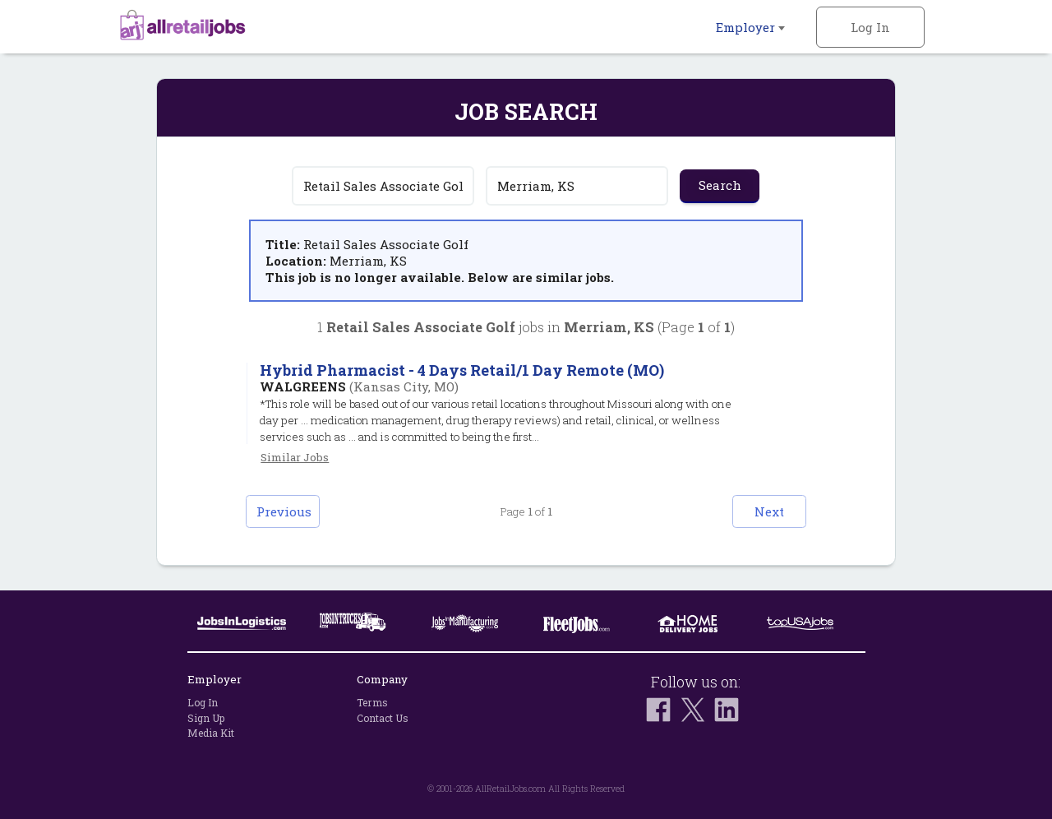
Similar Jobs (295, 457)
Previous (283, 511)
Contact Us (382, 717)
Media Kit (210, 732)
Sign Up (205, 717)
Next (769, 511)
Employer (750, 27)
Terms (372, 702)
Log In (870, 27)
